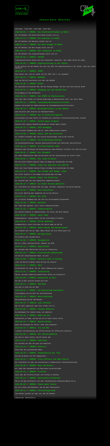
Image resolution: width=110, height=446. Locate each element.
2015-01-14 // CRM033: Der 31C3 (30, 216)
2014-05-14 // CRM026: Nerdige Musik (33, 258)
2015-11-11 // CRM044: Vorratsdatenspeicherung (38, 153)
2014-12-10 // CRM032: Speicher (30, 223)
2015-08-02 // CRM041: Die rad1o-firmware (35, 174)
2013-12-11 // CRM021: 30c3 (28, 293)
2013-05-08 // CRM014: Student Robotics (34, 342)
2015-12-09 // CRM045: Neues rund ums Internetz (38, 146)
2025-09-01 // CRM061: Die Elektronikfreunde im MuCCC (42, 32)
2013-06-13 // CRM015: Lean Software (33, 335)
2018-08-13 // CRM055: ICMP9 (29, 76)
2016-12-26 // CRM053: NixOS (29, 90)
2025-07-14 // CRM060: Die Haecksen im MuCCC (37, 39)
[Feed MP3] (28, 29)
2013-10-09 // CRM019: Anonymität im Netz (35, 307)
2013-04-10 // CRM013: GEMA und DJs (32, 349)
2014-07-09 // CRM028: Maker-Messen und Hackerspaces (41, 251)
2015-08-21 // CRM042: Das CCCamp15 (32, 167)
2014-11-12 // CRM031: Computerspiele (33, 230)
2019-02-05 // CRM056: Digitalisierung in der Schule (41, 67)
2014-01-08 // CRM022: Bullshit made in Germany (38, 286)
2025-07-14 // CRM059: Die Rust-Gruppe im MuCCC (38, 46)
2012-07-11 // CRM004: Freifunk (30, 412)
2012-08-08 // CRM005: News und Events (34, 405)
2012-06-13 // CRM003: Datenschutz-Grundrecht (37, 419)
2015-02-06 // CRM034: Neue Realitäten (34, 209)
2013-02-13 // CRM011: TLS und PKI (32, 363)
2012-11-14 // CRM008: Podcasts (30, 384)
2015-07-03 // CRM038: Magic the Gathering (36, 195)
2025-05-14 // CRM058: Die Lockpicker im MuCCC (38, 53)
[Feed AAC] (47, 29)
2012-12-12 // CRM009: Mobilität (31, 377)
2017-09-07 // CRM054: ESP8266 (30, 83)
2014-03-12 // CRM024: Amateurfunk (32, 272)
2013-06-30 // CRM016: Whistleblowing (33, 328)
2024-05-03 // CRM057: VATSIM (29, 60)
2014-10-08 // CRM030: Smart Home (31, 237)
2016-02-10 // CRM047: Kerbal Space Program (36, 132)
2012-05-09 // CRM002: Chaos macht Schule (35, 426)
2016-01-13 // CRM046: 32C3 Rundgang (33, 139)
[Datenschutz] (30, 442)
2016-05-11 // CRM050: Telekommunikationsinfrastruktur (42, 111)
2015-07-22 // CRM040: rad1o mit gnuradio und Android (42, 181)
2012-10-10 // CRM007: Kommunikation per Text (37, 391)
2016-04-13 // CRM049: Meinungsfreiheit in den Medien (42, 118)
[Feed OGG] (37, 29)
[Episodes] (19, 29)
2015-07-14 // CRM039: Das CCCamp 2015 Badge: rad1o (41, 188)
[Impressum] (19, 442)
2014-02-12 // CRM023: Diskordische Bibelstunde (38, 279)
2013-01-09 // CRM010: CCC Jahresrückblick (36, 370)
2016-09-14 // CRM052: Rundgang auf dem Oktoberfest (41, 97)
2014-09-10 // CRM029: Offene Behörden (34, 244)
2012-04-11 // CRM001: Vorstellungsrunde (35, 433)
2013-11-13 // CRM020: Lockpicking (32, 300)
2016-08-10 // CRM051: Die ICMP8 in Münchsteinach (39, 104)
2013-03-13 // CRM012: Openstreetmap (33, 356)
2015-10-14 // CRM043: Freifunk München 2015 (37, 160)
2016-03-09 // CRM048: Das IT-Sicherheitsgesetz (38, 125)
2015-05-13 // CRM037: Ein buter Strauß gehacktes (39, 202)
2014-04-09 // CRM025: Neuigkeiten (32, 265)
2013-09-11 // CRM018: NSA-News (30, 314)
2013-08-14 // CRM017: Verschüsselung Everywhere (39, 321)
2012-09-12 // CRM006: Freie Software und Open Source (42, 398)
